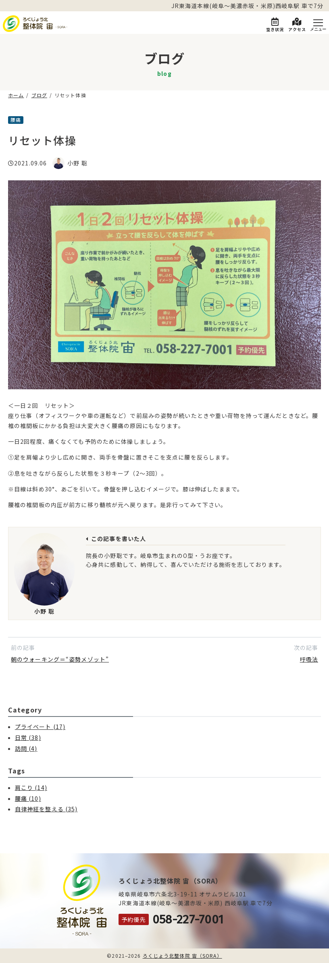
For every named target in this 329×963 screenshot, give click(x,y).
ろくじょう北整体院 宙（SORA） (182, 955)
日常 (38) (28, 737)
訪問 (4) (26, 748)
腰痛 (15, 119)
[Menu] (318, 23)
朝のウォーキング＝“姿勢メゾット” (60, 659)
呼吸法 (309, 659)
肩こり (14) (31, 787)
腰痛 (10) (28, 798)
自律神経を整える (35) (46, 809)
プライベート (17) (40, 727)
